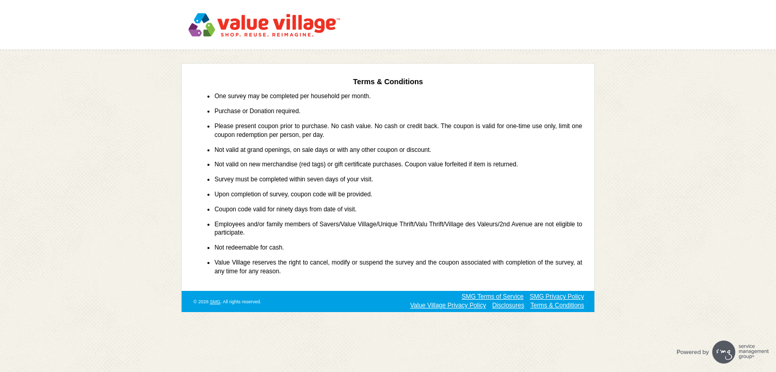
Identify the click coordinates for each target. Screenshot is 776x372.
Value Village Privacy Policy (448, 305)
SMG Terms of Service (493, 296)
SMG (215, 301)
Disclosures (508, 305)
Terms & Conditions (557, 305)
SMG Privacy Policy (557, 296)
